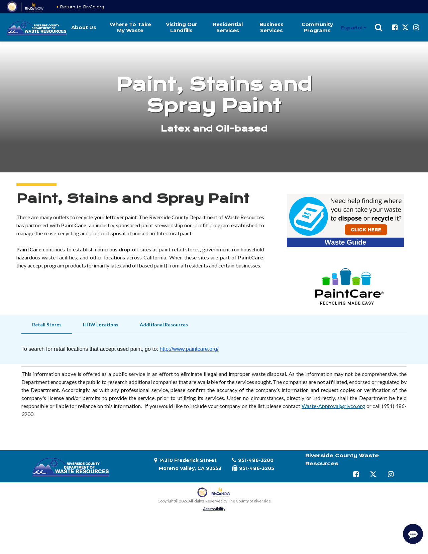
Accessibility (214, 508)
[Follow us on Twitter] (405, 27)
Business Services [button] (271, 27)
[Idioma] (353, 27)
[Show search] (378, 27)
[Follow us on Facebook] (394, 27)
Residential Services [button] (228, 27)
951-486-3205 (256, 468)
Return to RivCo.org (82, 6)
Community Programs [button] (317, 27)
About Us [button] (83, 27)
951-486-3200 (256, 460)
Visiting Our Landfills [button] (181, 27)
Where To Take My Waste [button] (130, 27)
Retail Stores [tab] (47, 324)
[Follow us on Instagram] (416, 27)
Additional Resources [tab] (164, 324)
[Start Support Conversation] (413, 534)
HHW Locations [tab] (100, 324)
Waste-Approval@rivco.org (333, 406)
